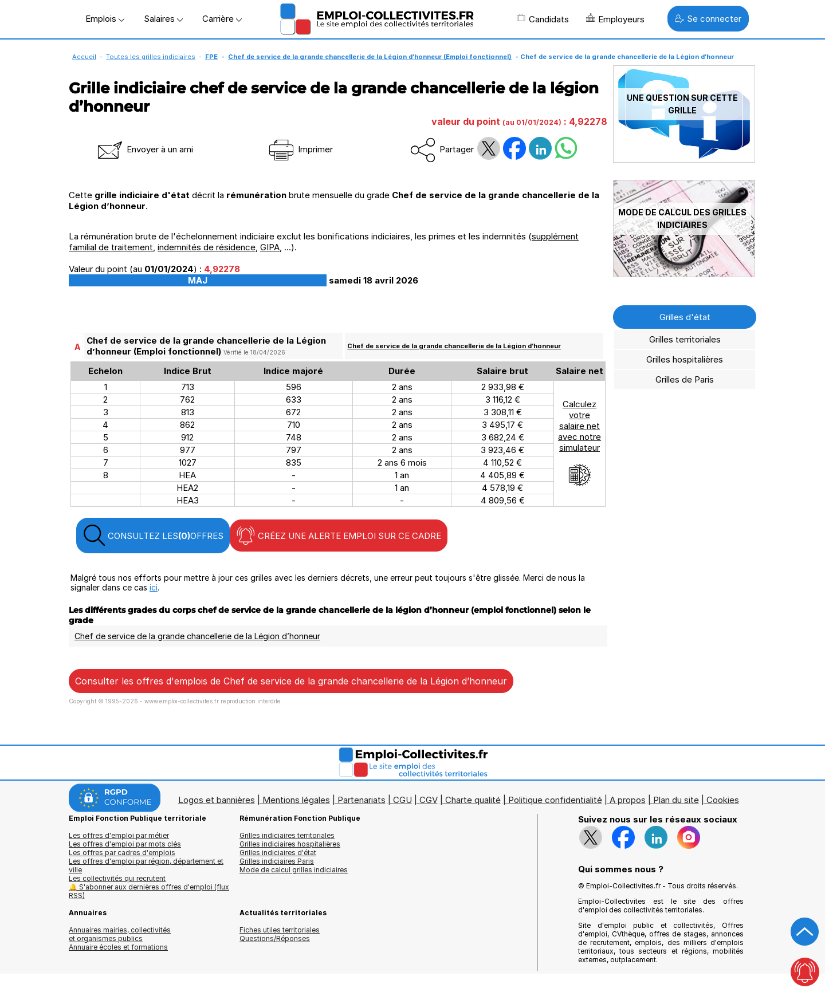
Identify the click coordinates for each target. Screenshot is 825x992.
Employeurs (615, 19)
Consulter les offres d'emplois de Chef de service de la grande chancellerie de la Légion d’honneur (291, 681)
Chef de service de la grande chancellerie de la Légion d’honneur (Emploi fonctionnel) (370, 57)
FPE (211, 57)
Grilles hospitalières (684, 359)
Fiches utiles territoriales (279, 930)
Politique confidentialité (555, 799)
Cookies (722, 799)
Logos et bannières (216, 799)
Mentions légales (296, 799)
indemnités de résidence (207, 247)
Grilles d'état (684, 317)
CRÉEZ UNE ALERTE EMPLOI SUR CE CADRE (338, 535)
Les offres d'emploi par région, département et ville (146, 865)
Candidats (543, 19)
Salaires (163, 18)
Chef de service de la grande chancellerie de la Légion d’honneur (454, 346)
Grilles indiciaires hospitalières (289, 844)
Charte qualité (473, 799)
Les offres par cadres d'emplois (122, 852)
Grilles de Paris (684, 379)
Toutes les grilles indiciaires (150, 57)
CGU (402, 799)
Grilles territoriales (685, 339)
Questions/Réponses (274, 938)
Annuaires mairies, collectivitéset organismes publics (120, 934)
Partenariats (361, 799)
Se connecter (708, 18)
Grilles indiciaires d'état (277, 852)
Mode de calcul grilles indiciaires (293, 869)
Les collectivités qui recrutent (117, 878)
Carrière (222, 18)
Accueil (84, 57)
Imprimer (300, 149)
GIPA (270, 247)
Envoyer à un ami (144, 149)
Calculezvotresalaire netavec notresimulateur (579, 443)
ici (154, 587)
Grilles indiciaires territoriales (287, 835)
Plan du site (676, 799)
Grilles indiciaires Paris (276, 861)
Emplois (104, 18)
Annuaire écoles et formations (118, 947)
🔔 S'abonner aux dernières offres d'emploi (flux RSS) (149, 891)
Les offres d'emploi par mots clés (125, 844)
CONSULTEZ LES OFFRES (152, 535)
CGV (428, 799)
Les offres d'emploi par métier (119, 835)
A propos (628, 799)
